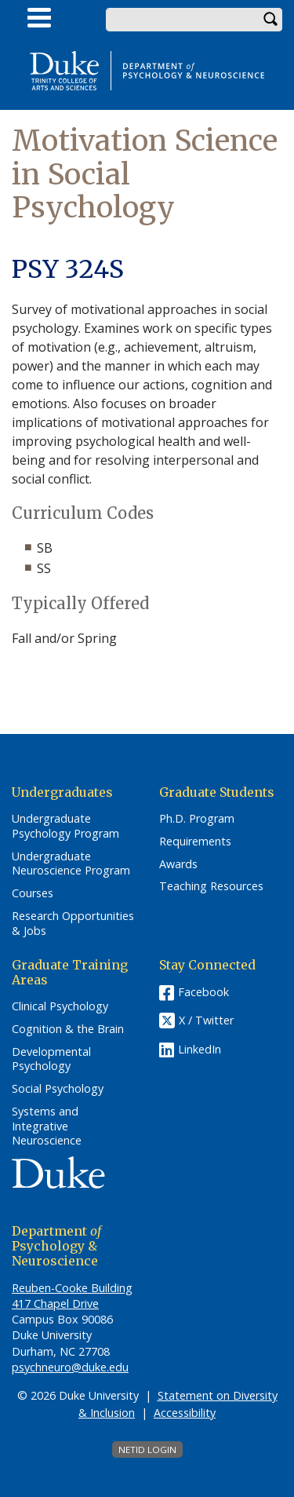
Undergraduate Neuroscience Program (71, 863)
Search (270, 19)
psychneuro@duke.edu (70, 1367)
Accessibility (185, 1412)
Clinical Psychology (60, 1006)
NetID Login (147, 1449)
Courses (32, 893)
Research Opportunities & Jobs (73, 923)
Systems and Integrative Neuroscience (47, 1126)
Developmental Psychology (51, 1059)
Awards (178, 864)
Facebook (203, 991)
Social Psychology (57, 1089)
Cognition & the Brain (68, 1029)
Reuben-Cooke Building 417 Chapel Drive (72, 1295)
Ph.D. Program (196, 819)
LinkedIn (199, 1049)
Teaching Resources (211, 886)
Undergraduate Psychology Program (65, 826)
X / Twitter (206, 1020)
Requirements (195, 841)
